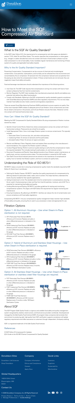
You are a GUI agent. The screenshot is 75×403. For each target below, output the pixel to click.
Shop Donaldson (7, 363)
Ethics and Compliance (33, 363)
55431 (3, 384)
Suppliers (51, 363)
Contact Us (6, 387)
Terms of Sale (30, 395)
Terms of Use (18, 395)
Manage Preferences (10, 397)
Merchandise (52, 369)
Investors (51, 360)
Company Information (32, 360)
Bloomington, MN (7, 381)
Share (10, 45)
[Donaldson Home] (34, 4)
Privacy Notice (6, 395)
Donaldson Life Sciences (10, 360)
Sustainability (53, 366)
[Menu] (70, 4)
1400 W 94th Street (8, 378)
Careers (27, 366)
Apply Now (29, 369)
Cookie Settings (25, 397)
